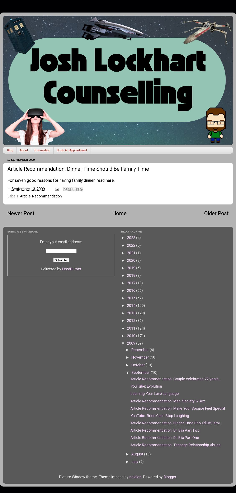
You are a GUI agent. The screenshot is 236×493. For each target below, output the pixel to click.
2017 (131, 283)
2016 (131, 290)
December (140, 350)
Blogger (170, 477)
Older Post (216, 213)
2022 (131, 245)
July (135, 461)
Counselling (42, 150)
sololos (135, 477)
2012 (131, 320)
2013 (131, 313)
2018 (131, 275)
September (141, 372)
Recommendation (47, 196)
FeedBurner (71, 269)
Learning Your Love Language (155, 393)
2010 (131, 336)
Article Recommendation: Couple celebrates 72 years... (176, 379)
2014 (131, 305)
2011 (131, 328)
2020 (131, 260)
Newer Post (20, 213)
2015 (131, 298)
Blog (10, 150)
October (138, 365)
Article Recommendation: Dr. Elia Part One (165, 437)
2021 (131, 253)
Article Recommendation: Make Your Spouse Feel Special (178, 408)
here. (110, 180)
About (24, 150)
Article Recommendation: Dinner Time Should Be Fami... (176, 423)
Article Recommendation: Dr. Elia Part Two (165, 430)
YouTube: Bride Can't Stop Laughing (160, 415)
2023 (131, 237)
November (140, 357)
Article (25, 196)
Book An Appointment (72, 150)
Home (119, 213)
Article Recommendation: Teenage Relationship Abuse (176, 445)
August (137, 454)
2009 (131, 343)
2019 (131, 268)
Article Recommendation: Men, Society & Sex (168, 401)
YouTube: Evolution (146, 386)
